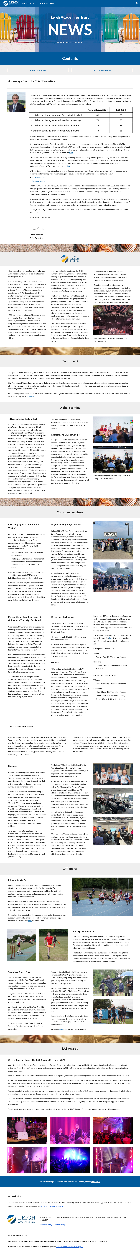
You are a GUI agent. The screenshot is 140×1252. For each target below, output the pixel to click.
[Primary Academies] (37, 70)
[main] (70, 29)
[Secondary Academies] (102, 70)
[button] (137, 3)
